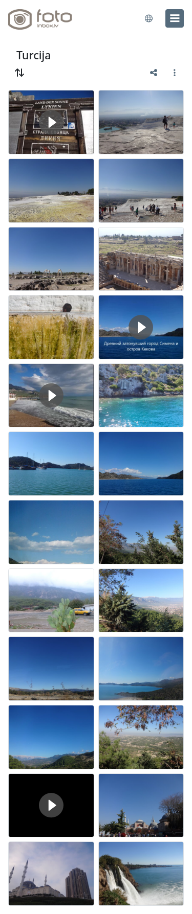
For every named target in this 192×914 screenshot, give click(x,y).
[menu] (174, 18)
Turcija (33, 55)
